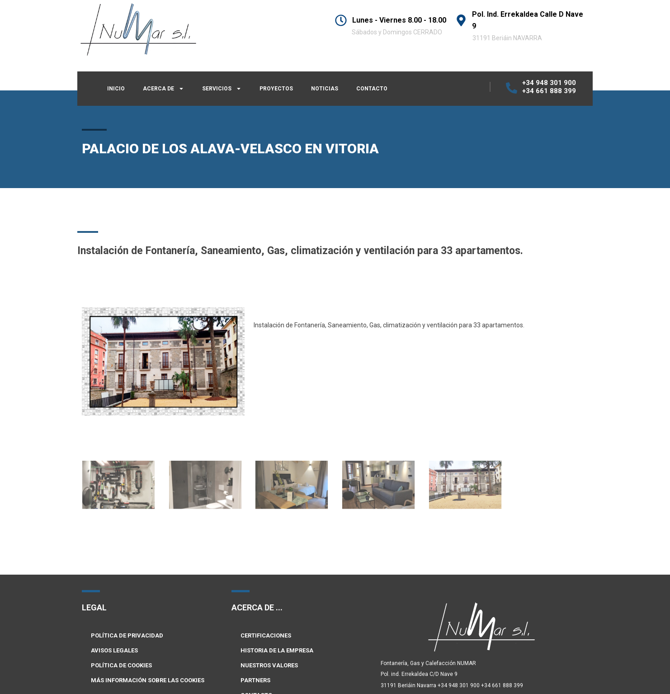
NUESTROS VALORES (269, 665)
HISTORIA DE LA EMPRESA (277, 650)
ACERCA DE (163, 88)
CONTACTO (371, 88)
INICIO (116, 88)
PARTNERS (255, 680)
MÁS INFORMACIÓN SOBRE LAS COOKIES (147, 680)
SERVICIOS (221, 88)
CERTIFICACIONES (266, 635)
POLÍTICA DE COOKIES (121, 665)
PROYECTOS (276, 88)
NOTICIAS (324, 88)
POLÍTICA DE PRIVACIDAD (127, 635)
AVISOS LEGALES (114, 650)
